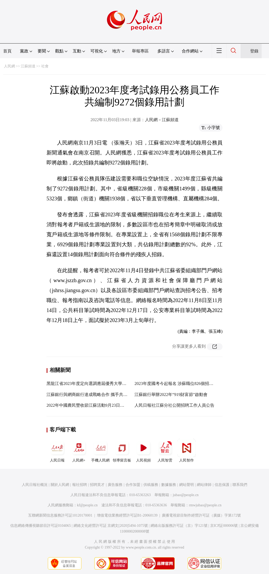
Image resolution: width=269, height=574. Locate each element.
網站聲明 (186, 485)
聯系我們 (239, 485)
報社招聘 (79, 485)
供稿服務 (150, 485)
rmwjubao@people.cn (205, 505)
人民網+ (79, 450)
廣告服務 (115, 485)
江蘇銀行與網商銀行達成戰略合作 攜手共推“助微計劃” (97, 394)
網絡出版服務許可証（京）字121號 (179, 526)
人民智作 (186, 450)
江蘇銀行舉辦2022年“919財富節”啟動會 (171, 394)
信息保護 (222, 485)
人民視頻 (143, 450)
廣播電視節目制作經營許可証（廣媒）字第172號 (201, 515)
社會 (45, 66)
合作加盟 (133, 485)
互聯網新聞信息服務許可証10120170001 (60, 515)
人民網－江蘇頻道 (162, 119)
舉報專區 (140, 51)
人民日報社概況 (35, 485)
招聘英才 (97, 485)
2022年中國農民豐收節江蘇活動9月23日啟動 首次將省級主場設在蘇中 (111, 405)
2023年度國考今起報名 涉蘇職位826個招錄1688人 (180, 383)
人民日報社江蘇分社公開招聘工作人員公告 (174, 405)
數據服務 (168, 485)
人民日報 (57, 450)
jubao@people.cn (186, 495)
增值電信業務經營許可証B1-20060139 (127, 515)
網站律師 (204, 485)
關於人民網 (60, 485)
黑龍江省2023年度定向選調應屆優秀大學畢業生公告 (94, 383)
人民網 (9, 66)
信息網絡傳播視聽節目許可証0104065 (40, 526)
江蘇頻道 (28, 66)
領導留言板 (122, 450)
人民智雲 (165, 450)
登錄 (254, 51)
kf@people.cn (87, 505)
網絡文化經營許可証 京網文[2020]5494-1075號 (111, 526)
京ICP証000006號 (224, 526)
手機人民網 (100, 450)
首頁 (7, 51)
